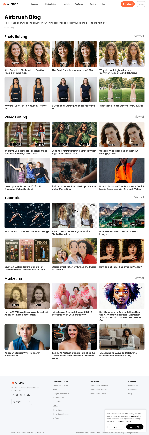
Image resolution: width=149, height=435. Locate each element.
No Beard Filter (58, 398)
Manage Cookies (132, 433)
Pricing (93, 4)
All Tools (56, 418)
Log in (141, 4)
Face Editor (57, 402)
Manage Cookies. (124, 421)
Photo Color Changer (61, 414)
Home (7, 28)
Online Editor (51, 4)
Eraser (55, 390)
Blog (103, 4)
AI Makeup (57, 406)
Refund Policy (119, 433)
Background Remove (61, 394)
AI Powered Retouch (60, 385)
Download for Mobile (98, 394)
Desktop (35, 4)
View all (139, 36)
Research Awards (82, 433)
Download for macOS (98, 390)
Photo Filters (57, 410)
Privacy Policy (95, 433)
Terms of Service (107, 433)
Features (80, 4)
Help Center (133, 385)
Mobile (67, 4)
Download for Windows (99, 385)
